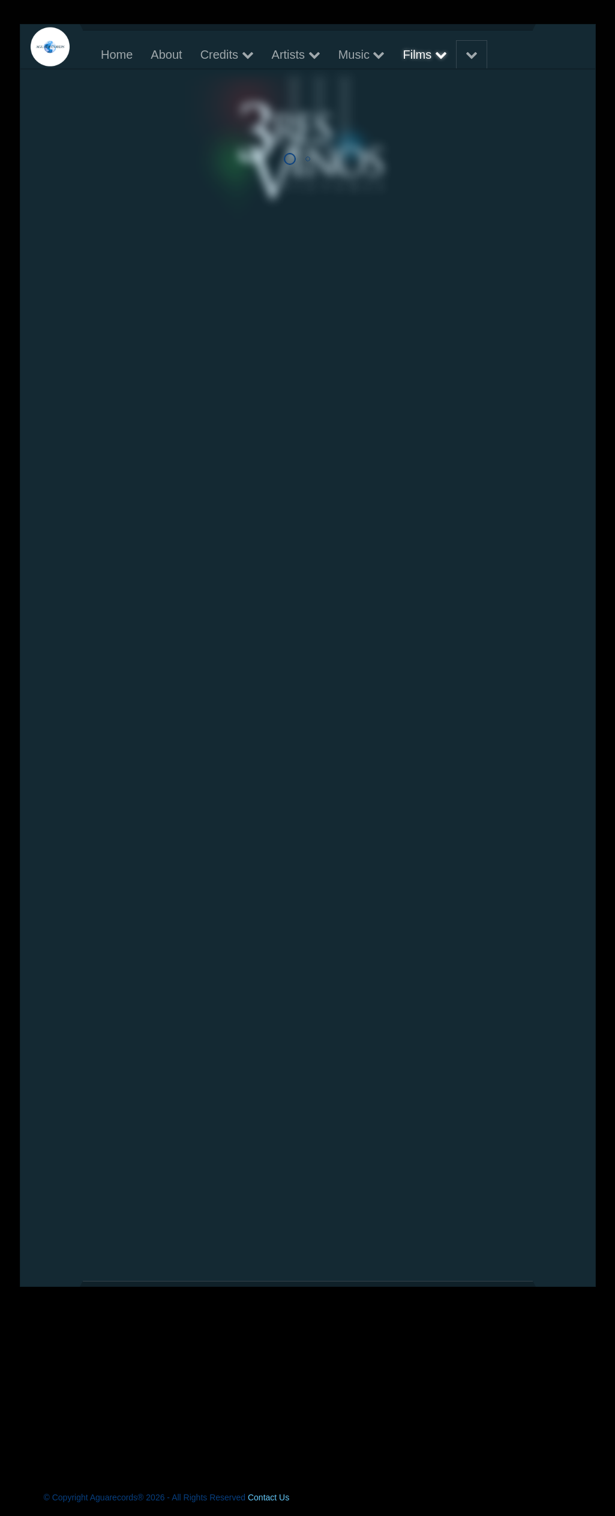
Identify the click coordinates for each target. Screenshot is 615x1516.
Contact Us (268, 1497)
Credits (226, 54)
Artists (295, 54)
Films (424, 54)
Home (117, 54)
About (166, 54)
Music (361, 54)
